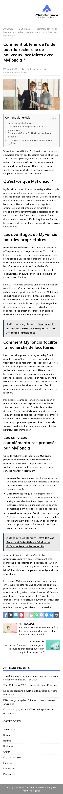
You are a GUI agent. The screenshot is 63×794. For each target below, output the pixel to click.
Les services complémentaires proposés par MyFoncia (30, 142)
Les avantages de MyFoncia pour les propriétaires (26, 128)
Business (8, 746)
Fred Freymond (33, 68)
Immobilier (9, 768)
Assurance (9, 729)
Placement (9, 774)
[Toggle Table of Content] (52, 118)
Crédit (6, 751)
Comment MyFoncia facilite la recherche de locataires (29, 135)
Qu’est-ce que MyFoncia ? (20, 123)
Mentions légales (31, 790)
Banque (7, 734)
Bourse (7, 740)
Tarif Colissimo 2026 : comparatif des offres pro (30, 685)
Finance (7, 762)
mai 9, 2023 (13, 68)
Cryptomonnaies (12, 757)
